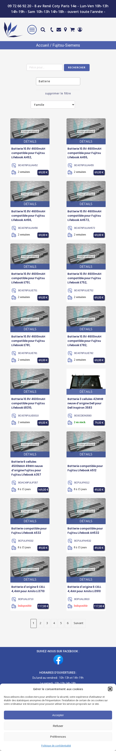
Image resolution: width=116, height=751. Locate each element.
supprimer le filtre (58, 93)
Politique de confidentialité (56, 745)
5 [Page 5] (61, 626)
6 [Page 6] (68, 626)
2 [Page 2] (40, 626)
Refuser (58, 725)
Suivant (78, 626)
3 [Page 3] (47, 626)
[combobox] (58, 81)
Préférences (58, 736)
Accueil (42, 45)
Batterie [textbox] (44, 81)
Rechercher (76, 67)
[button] (110, 689)
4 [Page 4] (54, 626)
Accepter (58, 715)
